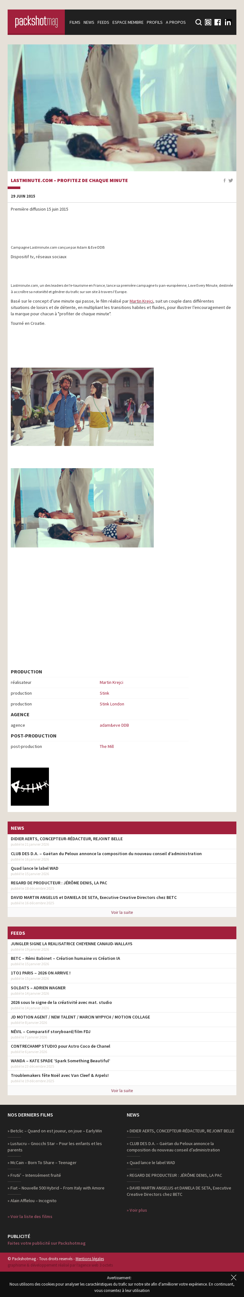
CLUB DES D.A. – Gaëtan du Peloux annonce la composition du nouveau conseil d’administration (106, 853)
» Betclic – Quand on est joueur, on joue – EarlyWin (55, 1131)
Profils (155, 22)
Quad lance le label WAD (34, 868)
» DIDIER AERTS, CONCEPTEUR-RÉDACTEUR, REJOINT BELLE (180, 1131)
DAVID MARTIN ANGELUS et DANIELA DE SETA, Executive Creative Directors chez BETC (94, 897)
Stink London (112, 704)
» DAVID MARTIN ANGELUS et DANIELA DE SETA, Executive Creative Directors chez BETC (179, 1191)
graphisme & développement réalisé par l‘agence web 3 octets (60, 1265)
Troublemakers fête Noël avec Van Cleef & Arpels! (60, 1075)
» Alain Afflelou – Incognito (32, 1200)
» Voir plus (137, 1210)
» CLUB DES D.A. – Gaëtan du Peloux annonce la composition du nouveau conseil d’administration (173, 1147)
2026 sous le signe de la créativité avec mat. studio (61, 1002)
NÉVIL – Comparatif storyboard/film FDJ (51, 1031)
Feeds (103, 22)
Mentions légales (90, 1258)
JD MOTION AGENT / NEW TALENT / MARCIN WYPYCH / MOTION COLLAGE (80, 1017)
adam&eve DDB (114, 725)
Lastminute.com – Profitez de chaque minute (69, 180)
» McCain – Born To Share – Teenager (42, 1162)
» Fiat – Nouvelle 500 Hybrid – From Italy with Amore (56, 1188)
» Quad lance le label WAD (151, 1162)
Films (75, 22)
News (89, 22)
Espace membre (128, 22)
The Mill (107, 746)
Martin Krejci (141, 301)
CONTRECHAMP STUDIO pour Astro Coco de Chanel (60, 1046)
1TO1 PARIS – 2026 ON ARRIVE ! (41, 973)
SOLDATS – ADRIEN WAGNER (38, 988)
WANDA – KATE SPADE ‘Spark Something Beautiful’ (60, 1061)
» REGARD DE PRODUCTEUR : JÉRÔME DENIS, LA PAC (174, 1175)
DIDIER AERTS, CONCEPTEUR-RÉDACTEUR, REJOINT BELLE (67, 839)
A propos (176, 22)
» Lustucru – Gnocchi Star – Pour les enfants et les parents (55, 1147)
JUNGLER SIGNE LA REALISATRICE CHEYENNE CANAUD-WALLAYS (71, 944)
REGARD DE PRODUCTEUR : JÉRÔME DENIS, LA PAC (59, 883)
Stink (104, 693)
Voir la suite (122, 912)
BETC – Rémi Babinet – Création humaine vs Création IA (65, 958)
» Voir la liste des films (30, 1216)
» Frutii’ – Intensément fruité (34, 1175)
